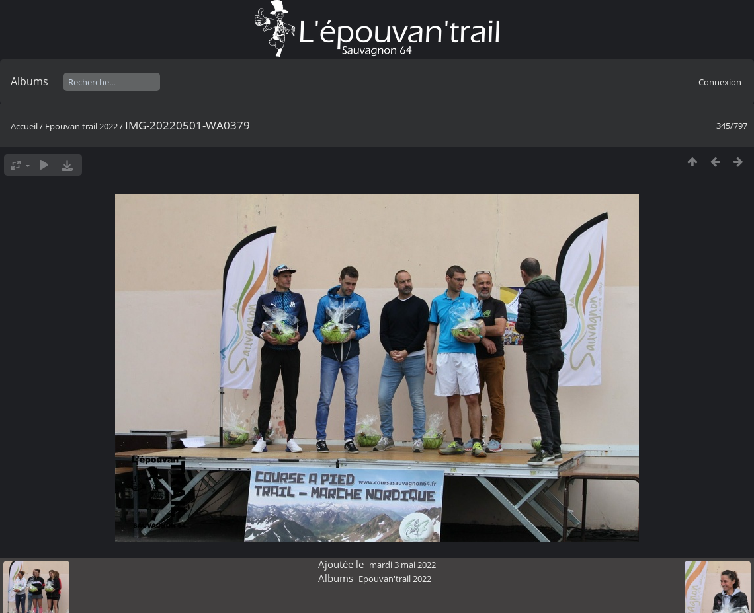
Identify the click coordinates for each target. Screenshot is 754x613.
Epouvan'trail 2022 (81, 126)
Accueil (24, 126)
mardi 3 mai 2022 (402, 565)
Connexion (719, 82)
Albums (29, 81)
